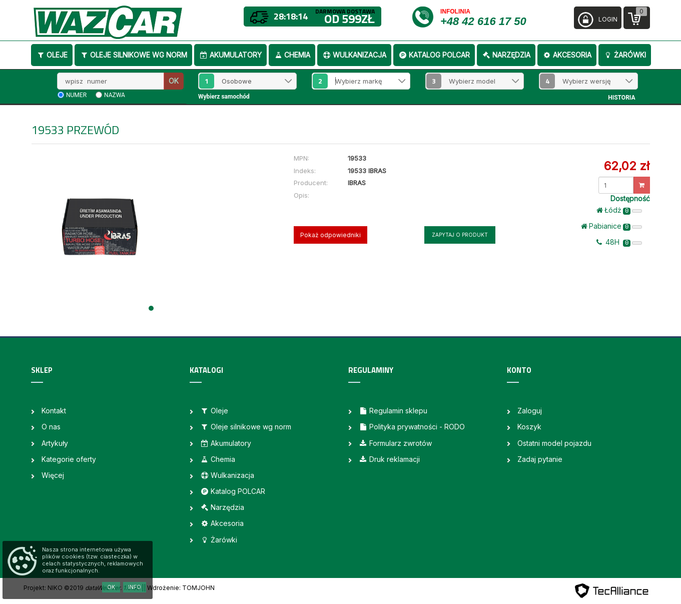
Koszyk (529, 426)
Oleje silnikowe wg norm (133, 55)
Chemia (292, 55)
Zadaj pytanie (539, 459)
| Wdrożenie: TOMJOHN (179, 587)
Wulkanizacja (354, 55)
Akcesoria (566, 55)
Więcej (53, 475)
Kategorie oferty (69, 459)
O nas (51, 426)
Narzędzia (506, 55)
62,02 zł (626, 166)
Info (134, 587)
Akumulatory (230, 55)
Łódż (619, 210)
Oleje (52, 55)
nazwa (114, 95)
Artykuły (55, 443)
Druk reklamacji (389, 459)
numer (76, 95)
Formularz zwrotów (395, 443)
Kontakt (54, 410)
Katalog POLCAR (434, 55)
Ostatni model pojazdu (554, 443)
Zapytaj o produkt (460, 235)
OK (174, 81)
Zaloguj (529, 410)
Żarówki (624, 55)
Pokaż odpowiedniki (330, 235)
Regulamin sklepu (393, 410)
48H (619, 242)
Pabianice (611, 226)
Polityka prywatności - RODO (412, 426)
